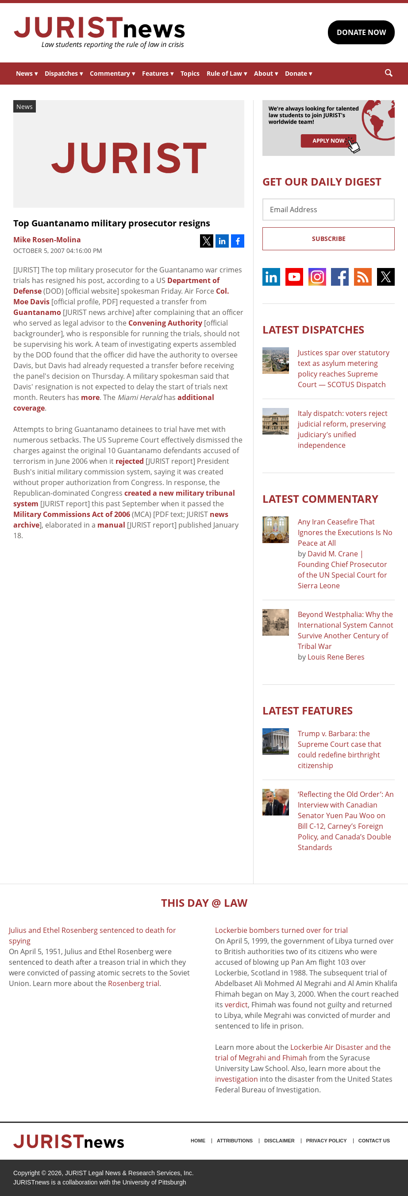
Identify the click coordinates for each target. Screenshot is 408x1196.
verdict (236, 1005)
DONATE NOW (361, 32)
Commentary (112, 73)
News (27, 73)
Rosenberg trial (133, 983)
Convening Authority (165, 323)
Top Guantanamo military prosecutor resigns (111, 223)
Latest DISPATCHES (313, 329)
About (266, 73)
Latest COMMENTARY (320, 498)
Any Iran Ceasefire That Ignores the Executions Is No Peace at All (345, 532)
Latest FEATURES (307, 710)
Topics (190, 73)
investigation (236, 1079)
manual (111, 525)
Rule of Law (227, 73)
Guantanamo (37, 312)
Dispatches (64, 73)
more (90, 397)
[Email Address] (328, 209)
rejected (129, 461)
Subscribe (329, 238)
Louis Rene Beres (336, 657)
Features (157, 73)
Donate (298, 73)
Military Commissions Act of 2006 (71, 514)
